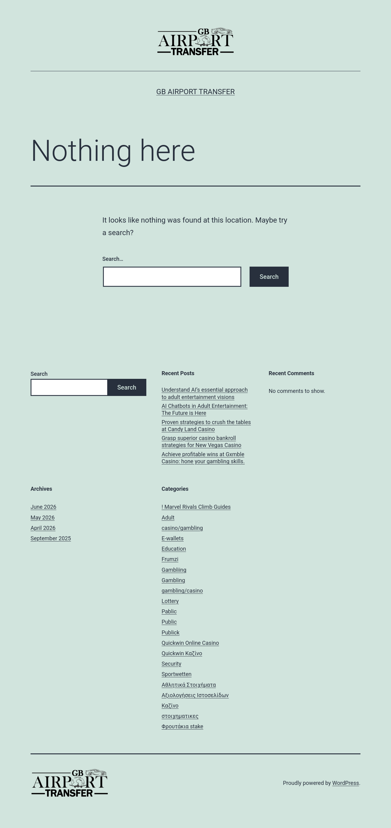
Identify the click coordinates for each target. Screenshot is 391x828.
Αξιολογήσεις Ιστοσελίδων (195, 695)
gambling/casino (182, 590)
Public (169, 622)
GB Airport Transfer (195, 91)
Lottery (170, 601)
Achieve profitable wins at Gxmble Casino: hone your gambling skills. (203, 457)
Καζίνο (170, 705)
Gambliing (174, 570)
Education (174, 548)
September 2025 (51, 538)
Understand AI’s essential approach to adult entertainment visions (205, 393)
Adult (168, 517)
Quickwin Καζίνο (182, 653)
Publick (171, 632)
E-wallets (173, 538)
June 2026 (43, 507)
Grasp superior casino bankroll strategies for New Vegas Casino (201, 441)
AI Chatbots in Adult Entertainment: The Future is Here (204, 409)
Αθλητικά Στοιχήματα (189, 685)
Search (39, 374)
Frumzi (170, 559)
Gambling (173, 580)
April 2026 (43, 528)
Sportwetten (177, 674)
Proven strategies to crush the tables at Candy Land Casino (206, 425)
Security (171, 663)
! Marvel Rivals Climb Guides (196, 507)
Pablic (169, 611)
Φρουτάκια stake (182, 726)
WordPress (345, 783)
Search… (112, 259)
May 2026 (43, 517)
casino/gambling (182, 528)
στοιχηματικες (180, 716)
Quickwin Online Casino (190, 643)
